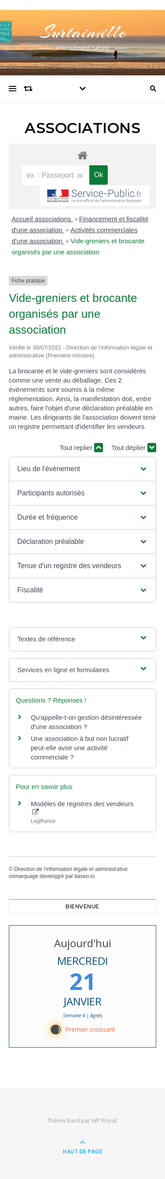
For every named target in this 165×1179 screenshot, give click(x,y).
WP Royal (104, 1120)
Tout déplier (133, 447)
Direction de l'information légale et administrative (71, 869)
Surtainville (83, 32)
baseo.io (84, 876)
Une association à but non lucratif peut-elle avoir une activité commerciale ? (79, 748)
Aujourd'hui (82, 943)
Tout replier (81, 447)
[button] (82, 469)
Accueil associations (42, 219)
